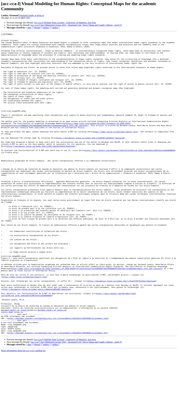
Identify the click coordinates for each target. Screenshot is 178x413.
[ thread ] (37, 27)
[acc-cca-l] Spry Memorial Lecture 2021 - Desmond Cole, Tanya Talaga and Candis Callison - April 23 (76, 25)
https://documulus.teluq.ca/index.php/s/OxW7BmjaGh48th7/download (90, 159)
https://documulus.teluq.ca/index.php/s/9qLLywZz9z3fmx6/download (40, 169)
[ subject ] (46, 27)
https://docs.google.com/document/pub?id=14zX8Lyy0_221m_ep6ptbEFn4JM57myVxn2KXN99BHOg (129, 174)
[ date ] (29, 27)
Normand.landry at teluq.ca (15, 365)
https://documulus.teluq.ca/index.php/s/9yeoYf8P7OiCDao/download (121, 330)
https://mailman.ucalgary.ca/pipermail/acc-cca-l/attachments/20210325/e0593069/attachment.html (58, 375)
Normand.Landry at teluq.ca (31, 15)
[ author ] (55, 27)
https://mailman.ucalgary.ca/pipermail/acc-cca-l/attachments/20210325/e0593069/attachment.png (57, 393)
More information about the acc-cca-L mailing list (23, 410)
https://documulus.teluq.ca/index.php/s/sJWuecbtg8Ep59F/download (36, 340)
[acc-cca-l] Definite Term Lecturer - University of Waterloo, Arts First (65, 22)
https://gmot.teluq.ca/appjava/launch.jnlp (115, 151)
